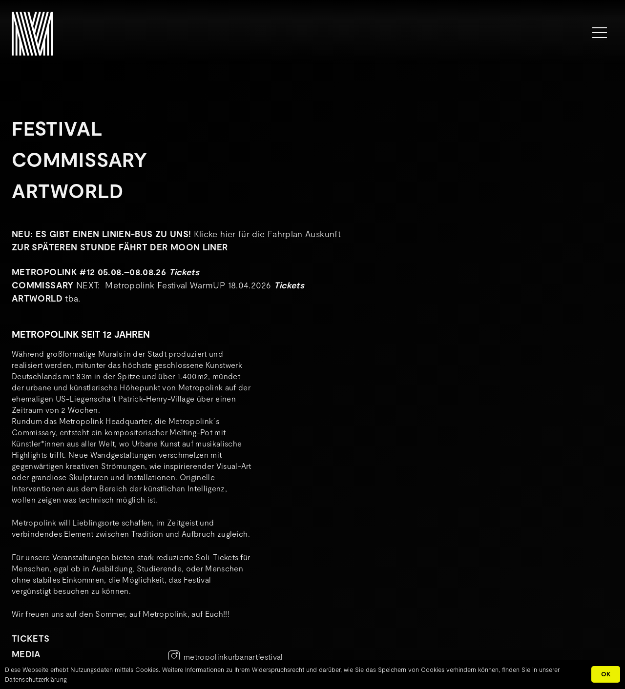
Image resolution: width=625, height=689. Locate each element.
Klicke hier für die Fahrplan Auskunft (267, 233)
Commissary (79, 159)
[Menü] (599, 32)
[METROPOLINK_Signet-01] (32, 34)
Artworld (67, 190)
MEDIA (26, 653)
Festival (57, 128)
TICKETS (31, 638)
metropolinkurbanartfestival (233, 656)
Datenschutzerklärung (36, 679)
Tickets (184, 271)
